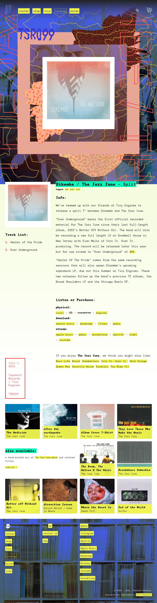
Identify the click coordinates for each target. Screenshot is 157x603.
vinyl (60, 313)
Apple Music (89, 548)
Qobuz (84, 525)
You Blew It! (137, 366)
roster (24, 11)
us (45, 525)
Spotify (86, 540)
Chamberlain (93, 361)
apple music (65, 334)
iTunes (106, 323)
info (9, 571)
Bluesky (86, 563)
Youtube (86, 570)
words (75, 11)
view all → (12, 467)
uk (51, 525)
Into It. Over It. (118, 361)
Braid (77, 361)
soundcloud (102, 334)
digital (102, 313)
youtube (65, 340)
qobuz (120, 323)
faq (45, 540)
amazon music (66, 323)
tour (47, 11)
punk (72, 189)
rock (79, 189)
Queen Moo (75, 366)
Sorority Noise (97, 366)
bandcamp (88, 323)
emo (67, 189)
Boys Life (63, 361)
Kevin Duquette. (143, 594)
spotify (122, 334)
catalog (61, 11)
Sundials (117, 366)
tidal (138, 334)
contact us (51, 533)
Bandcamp (87, 555)
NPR (132, 252)
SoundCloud (88, 578)
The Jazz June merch (48, 457)
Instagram (88, 533)
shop (36, 11)
